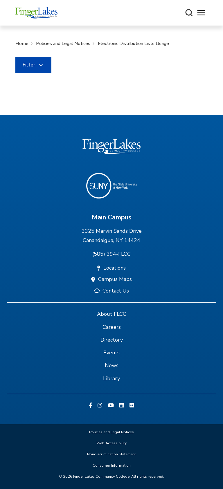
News (111, 365)
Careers (111, 327)
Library (111, 378)
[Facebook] (90, 405)
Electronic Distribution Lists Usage (133, 43)
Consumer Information (112, 465)
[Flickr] (132, 405)
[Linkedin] (121, 405)
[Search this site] (189, 13)
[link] (33, 65)
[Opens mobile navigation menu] (201, 13)
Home (21, 43)
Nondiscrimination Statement (111, 454)
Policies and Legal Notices (63, 43)
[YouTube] (111, 405)
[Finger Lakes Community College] (36, 13)
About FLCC (111, 314)
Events (111, 352)
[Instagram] (100, 405)
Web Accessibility (111, 443)
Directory (111, 339)
